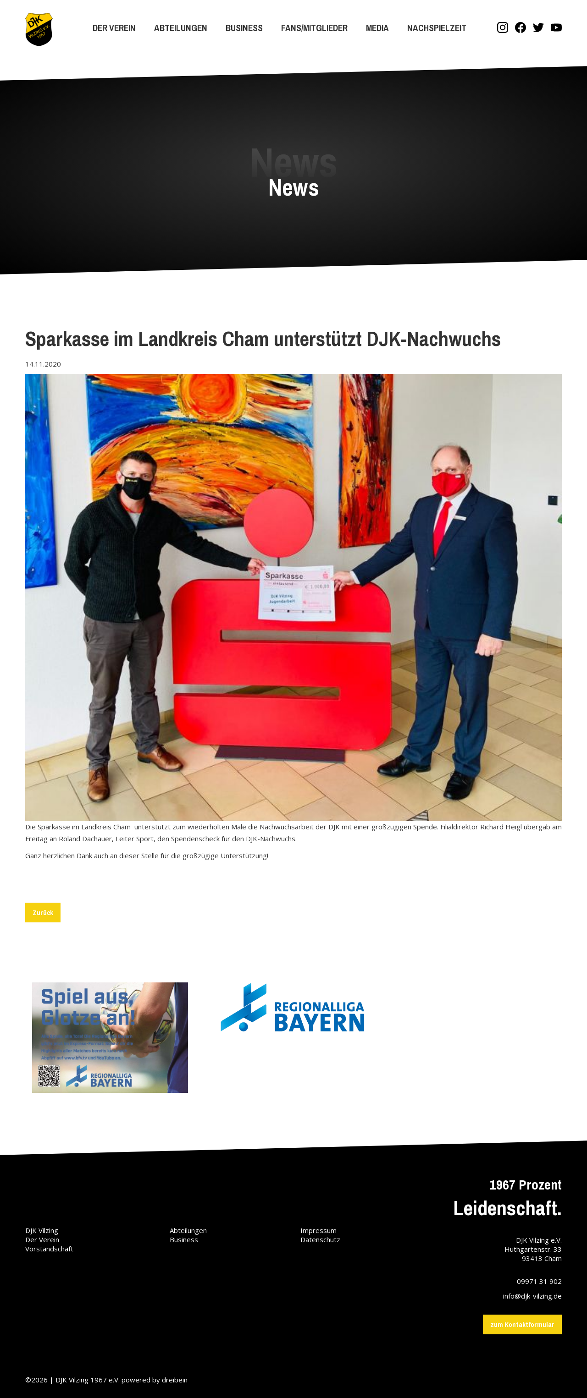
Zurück (43, 912)
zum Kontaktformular (522, 1324)
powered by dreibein (155, 1379)
